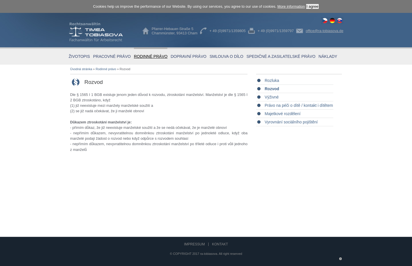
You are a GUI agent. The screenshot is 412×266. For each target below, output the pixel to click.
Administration (340, 257)
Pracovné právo (111, 56)
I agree (312, 6)
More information (291, 6)
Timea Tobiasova (100, 32)
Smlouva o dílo (226, 56)
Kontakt (220, 244)
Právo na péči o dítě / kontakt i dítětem (299, 105)
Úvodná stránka (81, 69)
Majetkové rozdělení (282, 113)
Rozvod (324, 20)
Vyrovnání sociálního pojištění (291, 122)
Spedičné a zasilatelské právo (280, 56)
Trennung (332, 20)
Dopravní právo (188, 56)
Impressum (194, 244)
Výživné (272, 97)
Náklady (327, 56)
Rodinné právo (150, 56)
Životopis (79, 56)
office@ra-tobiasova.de (324, 31)
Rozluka (272, 80)
